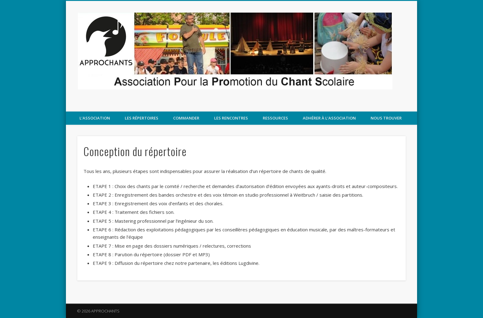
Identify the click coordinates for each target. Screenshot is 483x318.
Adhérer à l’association (329, 118)
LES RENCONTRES (231, 118)
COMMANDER (186, 118)
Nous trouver (386, 118)
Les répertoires (141, 118)
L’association (94, 118)
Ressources (275, 118)
